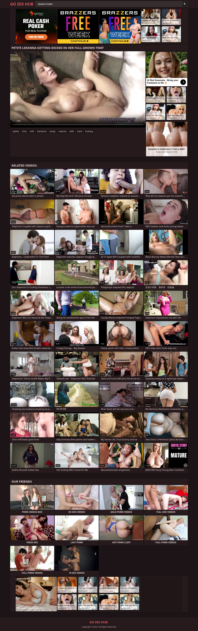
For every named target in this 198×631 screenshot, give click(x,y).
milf (32, 131)
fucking (89, 131)
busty (52, 131)
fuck (24, 131)
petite (16, 131)
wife (72, 131)
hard (79, 131)
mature (62, 131)
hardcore (41, 131)
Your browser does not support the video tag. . (77, 89)
